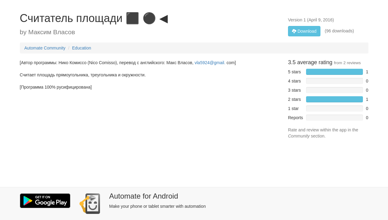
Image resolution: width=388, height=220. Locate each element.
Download (304, 31)
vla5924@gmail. (210, 62)
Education (81, 48)
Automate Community (45, 48)
